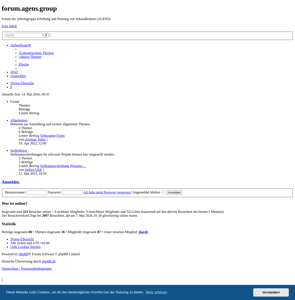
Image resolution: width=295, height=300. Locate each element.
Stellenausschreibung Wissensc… (63, 166)
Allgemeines (18, 120)
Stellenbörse (18, 150)
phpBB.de (49, 261)
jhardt (143, 232)
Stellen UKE (33, 170)
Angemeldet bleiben (149, 192)
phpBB (23, 254)
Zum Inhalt (9, 26)
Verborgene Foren (52, 135)
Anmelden (10, 182)
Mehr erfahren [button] (156, 292)
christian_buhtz (35, 139)
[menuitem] (36, 53)
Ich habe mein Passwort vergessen (107, 192)
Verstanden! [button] (271, 292)
